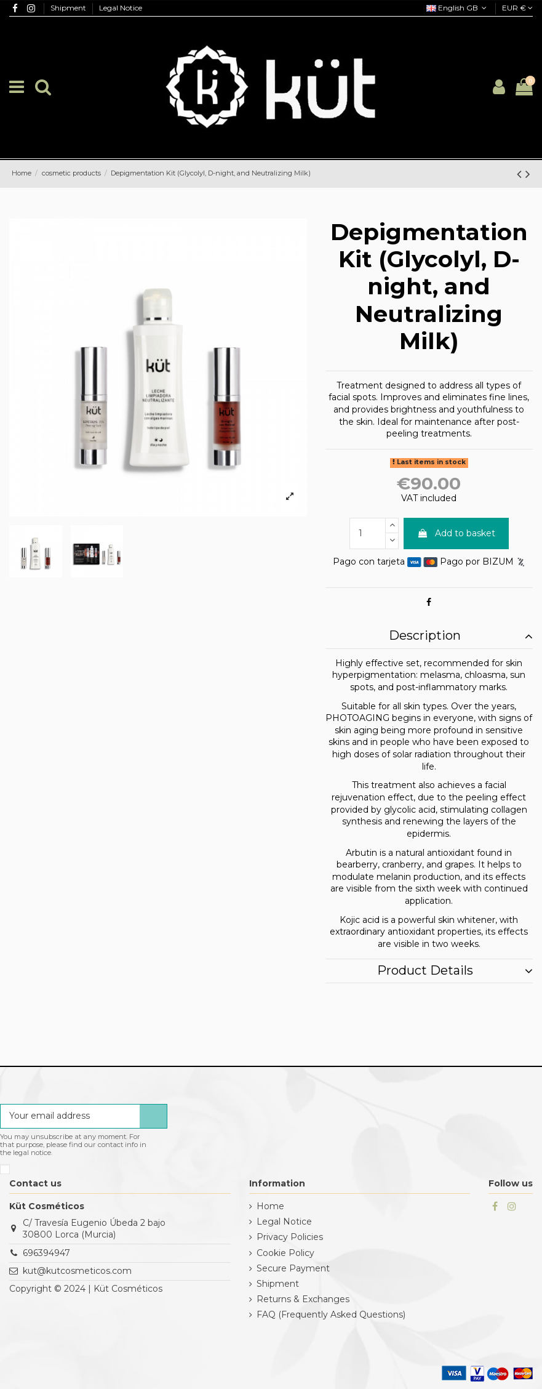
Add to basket (456, 533)
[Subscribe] (153, 1116)
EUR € (517, 7)
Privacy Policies (290, 1236)
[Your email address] (70, 1116)
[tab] (429, 637)
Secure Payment (293, 1268)
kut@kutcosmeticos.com (77, 1270)
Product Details (455, 971)
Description (461, 636)
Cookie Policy (285, 1252)
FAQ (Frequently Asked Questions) (331, 1314)
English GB (457, 7)
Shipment (69, 7)
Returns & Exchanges (303, 1299)
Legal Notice (120, 7)
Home (270, 1206)
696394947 (46, 1252)
